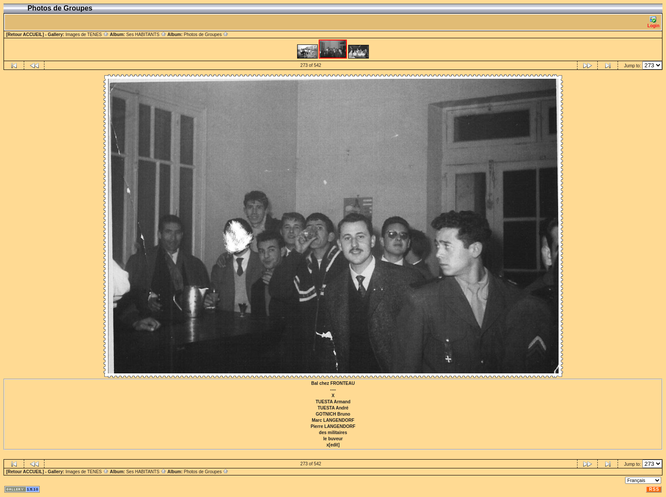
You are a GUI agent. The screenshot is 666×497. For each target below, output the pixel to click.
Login (653, 22)
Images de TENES (87, 34)
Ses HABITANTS (146, 34)
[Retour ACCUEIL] (25, 34)
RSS (654, 489)
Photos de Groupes (206, 34)
